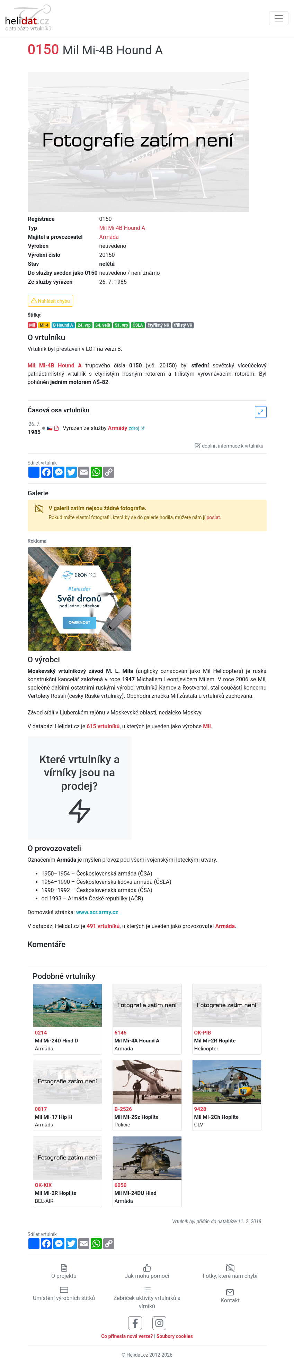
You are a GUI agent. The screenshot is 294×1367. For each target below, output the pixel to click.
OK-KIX (43, 1185)
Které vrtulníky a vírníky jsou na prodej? (79, 783)
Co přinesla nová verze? (127, 1336)
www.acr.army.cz (97, 912)
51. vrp (121, 325)
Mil (32, 325)
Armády (117, 428)
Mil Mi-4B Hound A (122, 228)
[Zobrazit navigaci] (278, 18)
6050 (121, 1185)
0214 (41, 1033)
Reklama (37, 541)
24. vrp (84, 325)
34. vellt (102, 325)
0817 (41, 1109)
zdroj (136, 428)
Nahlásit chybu (50, 301)
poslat (213, 517)
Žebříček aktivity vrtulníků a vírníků (147, 1298)
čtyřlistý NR (158, 325)
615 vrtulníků (103, 726)
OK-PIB (202, 1033)
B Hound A (63, 325)
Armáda (109, 237)
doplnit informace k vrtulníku (229, 445)
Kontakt (230, 1296)
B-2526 (123, 1109)
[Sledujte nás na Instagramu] (159, 1323)
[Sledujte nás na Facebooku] (135, 1323)
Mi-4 (44, 325)
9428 (200, 1109)
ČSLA (138, 325)
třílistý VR (183, 325)
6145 (121, 1033)
